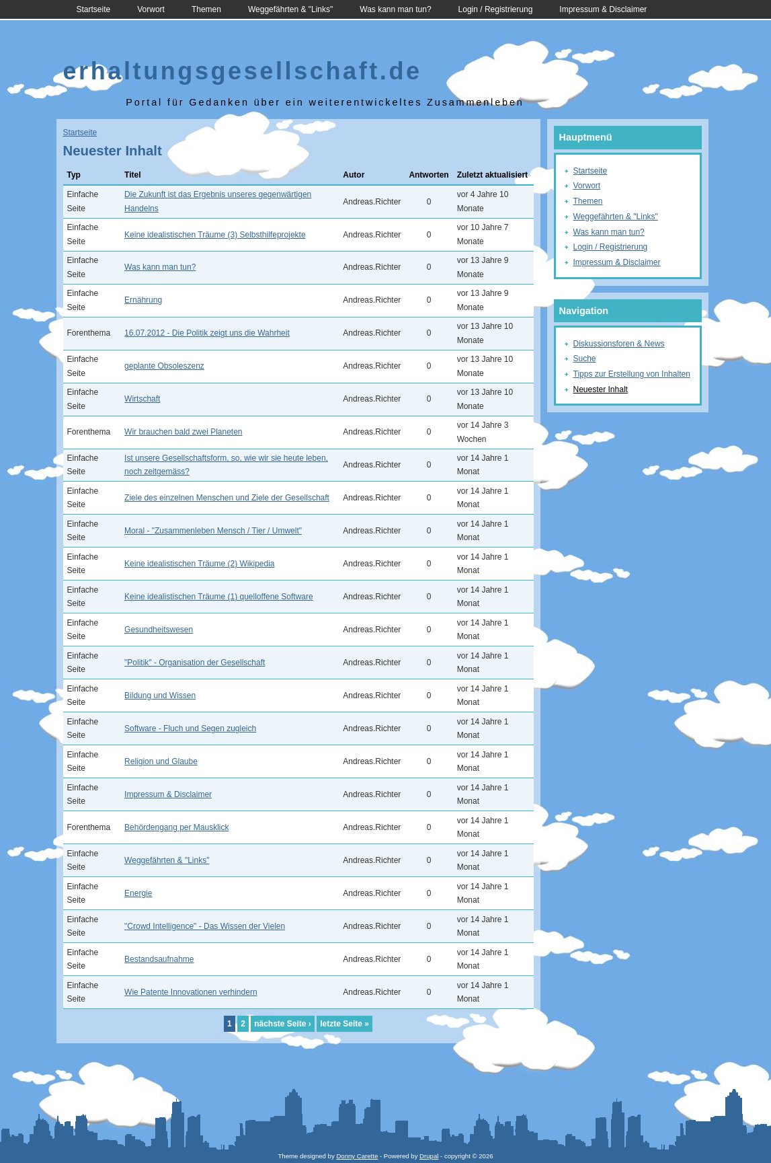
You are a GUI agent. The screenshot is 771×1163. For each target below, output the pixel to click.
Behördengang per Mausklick (176, 827)
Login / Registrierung (495, 9)
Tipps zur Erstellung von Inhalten (631, 374)
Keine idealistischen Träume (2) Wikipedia (199, 563)
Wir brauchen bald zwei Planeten (183, 432)
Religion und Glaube (161, 761)
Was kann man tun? (395, 9)
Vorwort (151, 9)
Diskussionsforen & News (619, 343)
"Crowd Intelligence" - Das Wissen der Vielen (204, 926)
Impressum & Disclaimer (603, 9)
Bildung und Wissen (160, 695)
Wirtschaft (142, 399)
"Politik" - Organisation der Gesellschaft (194, 662)
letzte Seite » (344, 1023)
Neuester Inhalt (600, 389)
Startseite (94, 9)
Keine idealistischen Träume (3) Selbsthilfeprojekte (214, 234)
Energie (138, 893)
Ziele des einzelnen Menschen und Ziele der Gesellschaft (226, 497)
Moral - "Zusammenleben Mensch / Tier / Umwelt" (213, 530)
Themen (206, 9)
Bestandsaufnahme (159, 959)
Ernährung (143, 300)
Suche (584, 358)
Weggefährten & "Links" (290, 9)
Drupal (428, 1156)
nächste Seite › (282, 1023)
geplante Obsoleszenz (164, 366)
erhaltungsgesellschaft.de (242, 71)
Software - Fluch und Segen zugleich (190, 728)
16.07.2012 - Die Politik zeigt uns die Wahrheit (207, 333)
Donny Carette (357, 1156)
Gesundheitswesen (158, 629)
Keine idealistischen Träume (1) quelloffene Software (218, 596)
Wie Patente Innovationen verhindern (190, 992)
